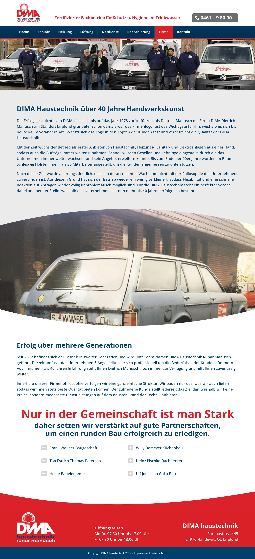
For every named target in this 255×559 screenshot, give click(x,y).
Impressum (141, 553)
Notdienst (110, 32)
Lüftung (86, 32)
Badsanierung (138, 32)
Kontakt (184, 32)
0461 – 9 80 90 (216, 17)
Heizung (65, 32)
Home (24, 32)
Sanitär (44, 32)
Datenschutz (159, 553)
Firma (164, 32)
